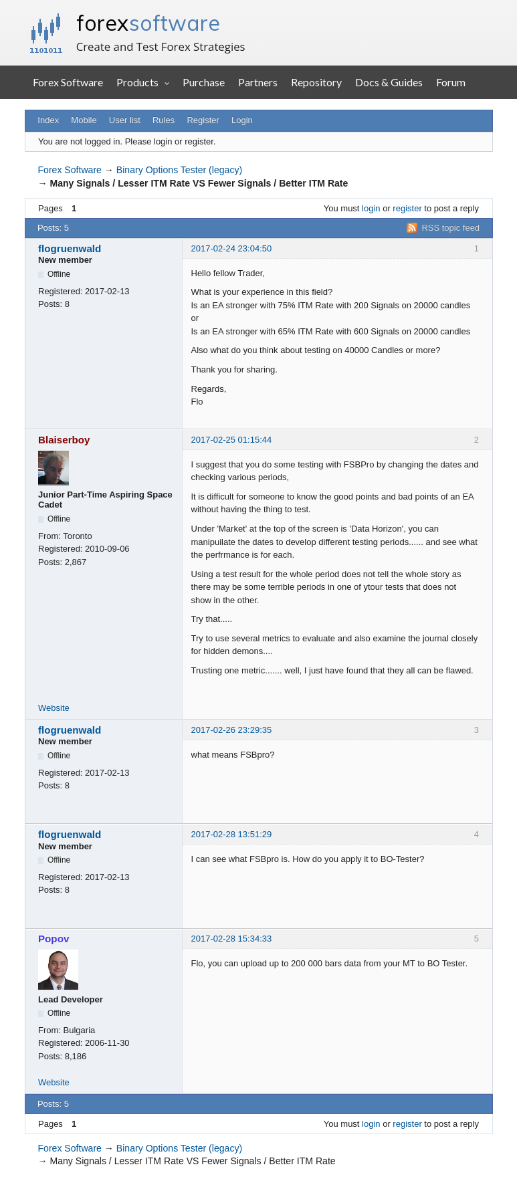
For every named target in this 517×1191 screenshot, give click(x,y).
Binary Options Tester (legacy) (179, 170)
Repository (316, 82)
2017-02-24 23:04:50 (231, 248)
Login (242, 120)
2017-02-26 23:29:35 (231, 730)
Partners (258, 82)
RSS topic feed (450, 228)
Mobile (83, 120)
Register (203, 120)
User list (124, 120)
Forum (451, 82)
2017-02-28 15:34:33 (231, 939)
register (407, 208)
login (371, 208)
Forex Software (68, 82)
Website (54, 708)
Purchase (204, 82)
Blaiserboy (64, 439)
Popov (53, 938)
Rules (163, 120)
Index (48, 120)
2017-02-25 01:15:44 (231, 440)
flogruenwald (69, 248)
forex (148, 22)
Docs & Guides (389, 82)
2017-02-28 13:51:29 (231, 834)
